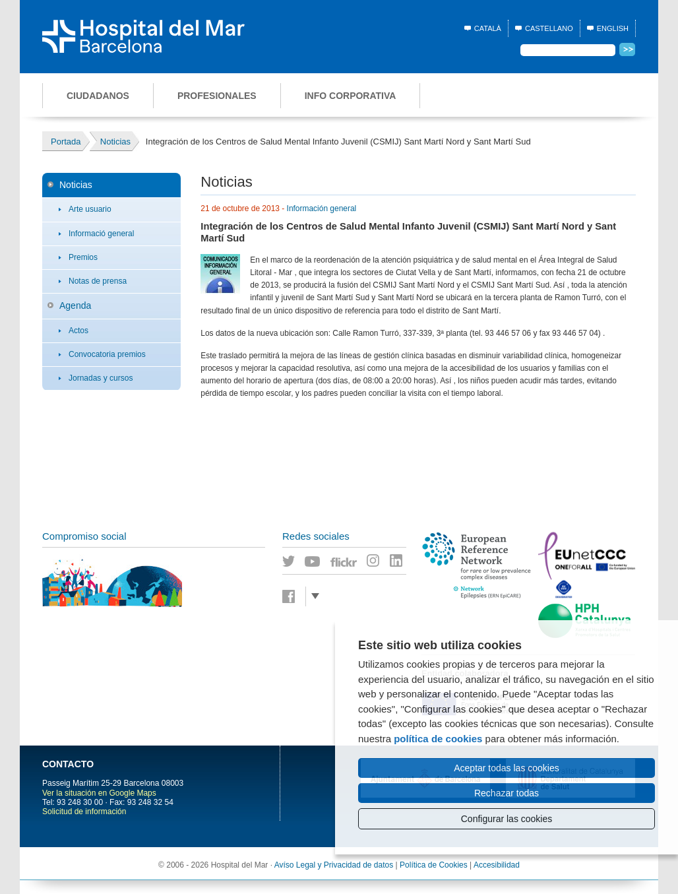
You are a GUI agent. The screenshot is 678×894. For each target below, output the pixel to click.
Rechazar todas (506, 793)
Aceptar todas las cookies (506, 768)
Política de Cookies (434, 865)
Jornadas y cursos (101, 378)
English (613, 28)
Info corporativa (350, 95)
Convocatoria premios (107, 354)
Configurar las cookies (507, 819)
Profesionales (217, 95)
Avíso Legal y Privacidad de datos (334, 865)
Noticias (75, 184)
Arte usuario (90, 209)
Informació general (101, 233)
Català (487, 28)
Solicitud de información (84, 811)
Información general (322, 208)
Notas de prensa (98, 281)
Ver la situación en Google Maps (99, 793)
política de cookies (438, 738)
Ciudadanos (98, 95)
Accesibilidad (497, 865)
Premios (83, 257)
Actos (78, 330)
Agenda (75, 305)
